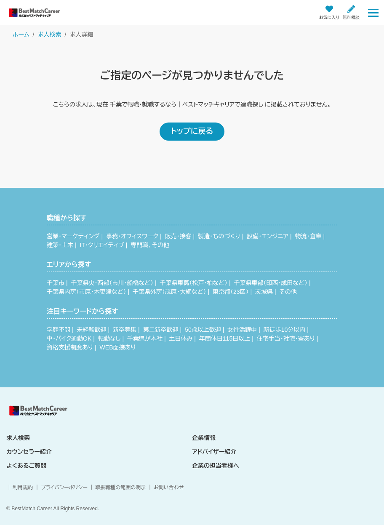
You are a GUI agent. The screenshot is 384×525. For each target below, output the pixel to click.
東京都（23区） (231, 291)
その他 (288, 291)
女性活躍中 (242, 329)
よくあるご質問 (26, 465)
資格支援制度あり (70, 347)
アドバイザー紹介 (214, 451)
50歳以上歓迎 (203, 329)
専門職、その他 (150, 245)
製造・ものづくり (219, 236)
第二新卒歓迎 (161, 329)
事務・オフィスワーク (132, 236)
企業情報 (204, 437)
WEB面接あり (118, 347)
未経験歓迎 (92, 329)
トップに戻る (192, 131)
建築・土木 (60, 245)
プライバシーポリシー (64, 487)
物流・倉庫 (308, 236)
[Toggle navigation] (373, 12)
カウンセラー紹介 (29, 451)
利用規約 (23, 487)
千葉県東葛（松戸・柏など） (193, 283)
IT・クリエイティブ (102, 245)
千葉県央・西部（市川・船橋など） (112, 283)
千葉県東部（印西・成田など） (270, 283)
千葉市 (55, 283)
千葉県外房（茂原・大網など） (169, 291)
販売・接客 (178, 236)
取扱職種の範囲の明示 (120, 487)
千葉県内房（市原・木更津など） (86, 291)
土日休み (181, 338)
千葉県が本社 (145, 338)
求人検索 (49, 34)
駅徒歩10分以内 (285, 329)
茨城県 (264, 291)
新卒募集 (124, 329)
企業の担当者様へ (215, 465)
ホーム (21, 34)
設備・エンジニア (267, 236)
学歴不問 (58, 329)
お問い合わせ (169, 487)
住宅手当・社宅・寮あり (286, 338)
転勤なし (109, 338)
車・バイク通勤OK (69, 338)
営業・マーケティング (73, 236)
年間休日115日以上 (224, 338)
